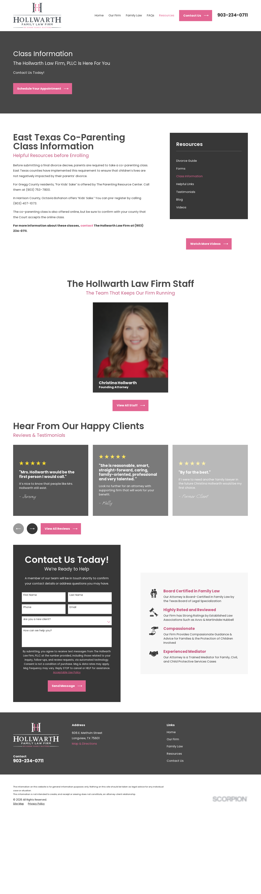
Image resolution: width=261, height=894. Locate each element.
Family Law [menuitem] (134, 15)
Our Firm (173, 739)
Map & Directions (84, 744)
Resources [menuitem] (166, 15)
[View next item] (32, 528)
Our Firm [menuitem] (115, 15)
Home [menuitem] (99, 15)
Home (171, 732)
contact (87, 226)
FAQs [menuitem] (150, 15)
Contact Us (175, 761)
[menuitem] (209, 161)
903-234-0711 (232, 15)
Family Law (175, 746)
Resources (174, 754)
